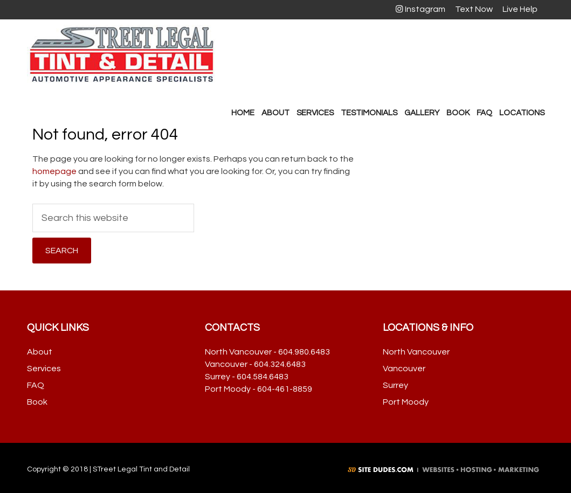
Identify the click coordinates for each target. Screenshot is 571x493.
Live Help (519, 9)
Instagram (420, 8)
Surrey (395, 385)
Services (44, 368)
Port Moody (406, 402)
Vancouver (404, 368)
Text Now (472, 9)
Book (37, 402)
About (39, 352)
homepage (54, 171)
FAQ (35, 385)
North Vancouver (416, 352)
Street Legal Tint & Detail (121, 54)
